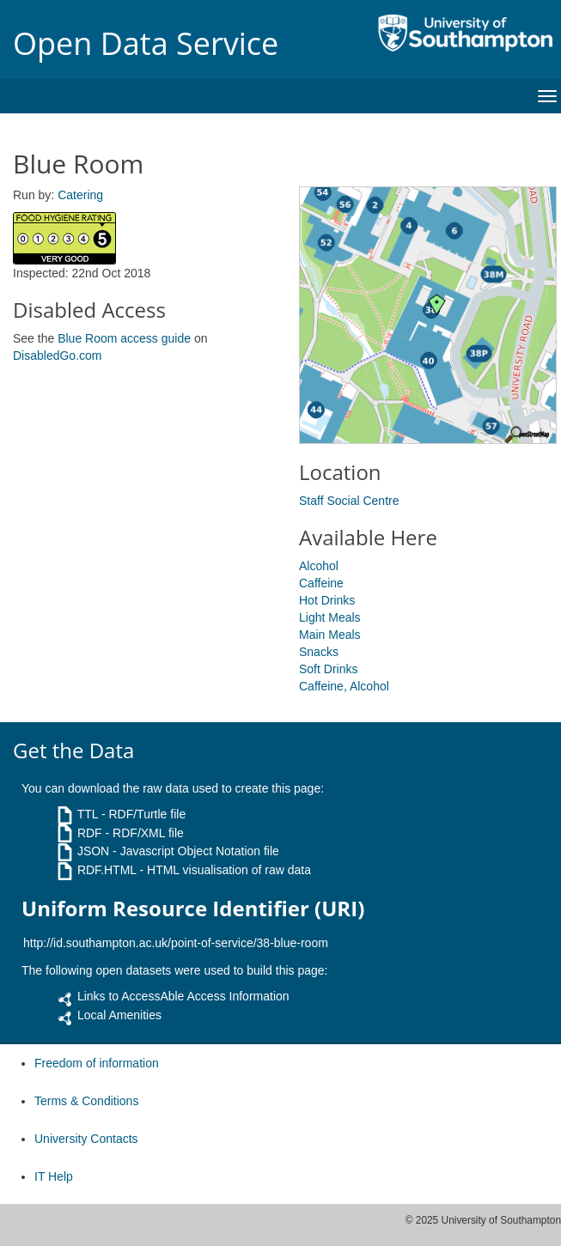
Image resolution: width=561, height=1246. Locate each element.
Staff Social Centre (349, 501)
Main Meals (330, 634)
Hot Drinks (327, 600)
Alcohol (318, 566)
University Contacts (86, 1139)
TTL (87, 814)
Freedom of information (96, 1063)
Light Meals (330, 617)
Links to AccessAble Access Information (183, 996)
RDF (89, 833)
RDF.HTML (107, 870)
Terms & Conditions (86, 1101)
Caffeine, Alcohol (344, 686)
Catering (80, 195)
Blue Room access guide (124, 338)
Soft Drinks (328, 669)
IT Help (53, 1176)
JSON (93, 851)
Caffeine (321, 583)
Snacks (318, 652)
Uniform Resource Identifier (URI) (192, 908)
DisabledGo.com (57, 355)
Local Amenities (119, 1015)
